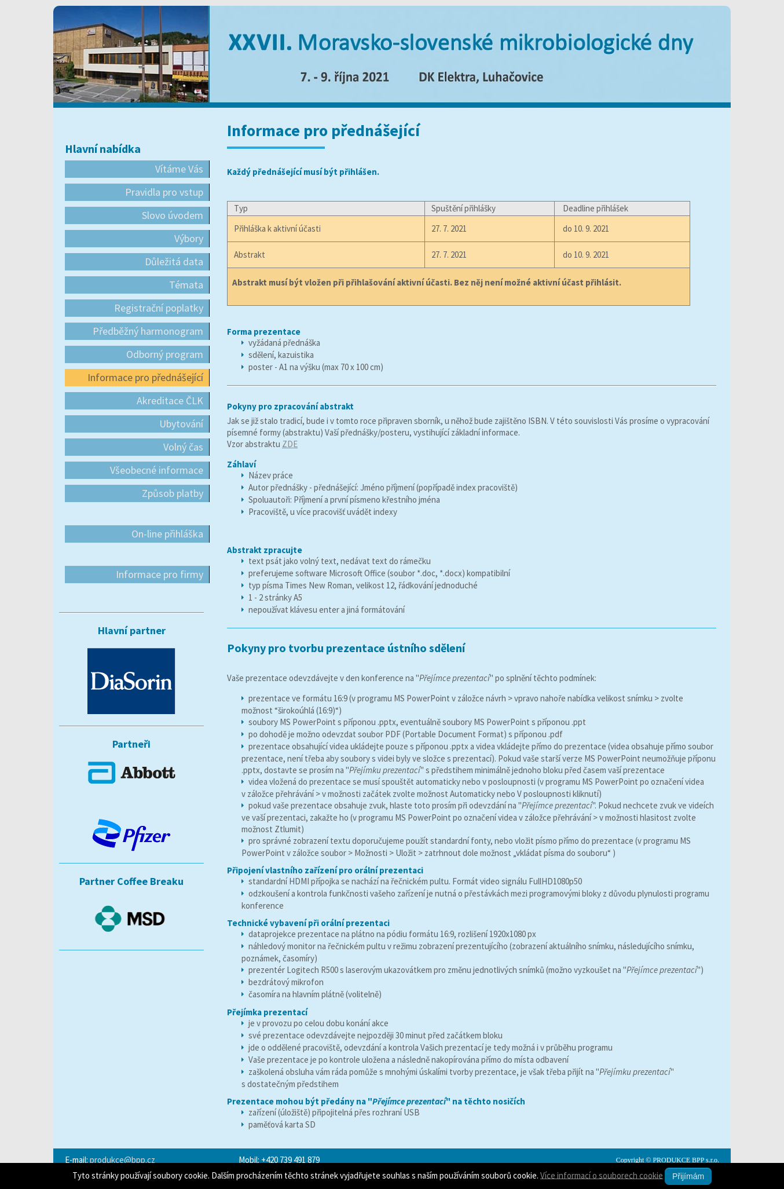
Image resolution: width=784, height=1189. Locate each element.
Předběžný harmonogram (148, 331)
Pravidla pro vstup (164, 192)
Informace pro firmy (159, 574)
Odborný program (164, 354)
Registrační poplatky (158, 307)
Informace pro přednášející (145, 377)
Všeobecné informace (156, 470)
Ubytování (181, 423)
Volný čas (183, 446)
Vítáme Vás (179, 168)
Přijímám (688, 1176)
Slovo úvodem (172, 215)
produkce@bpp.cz (122, 1159)
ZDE (290, 443)
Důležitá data (174, 261)
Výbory (188, 238)
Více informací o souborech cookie (601, 1174)
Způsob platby (172, 493)
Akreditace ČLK (170, 400)
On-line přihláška (167, 533)
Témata (186, 284)
